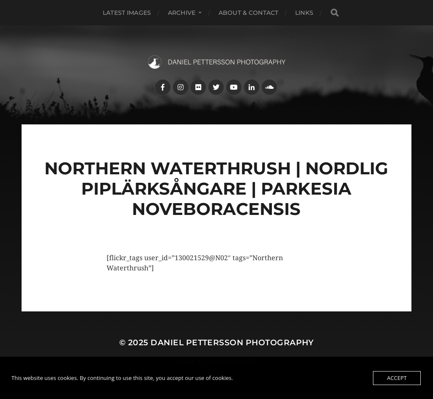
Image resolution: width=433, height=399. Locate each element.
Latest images (127, 13)
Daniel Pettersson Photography (232, 342)
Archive (181, 13)
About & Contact (248, 13)
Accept (397, 378)
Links (304, 13)
